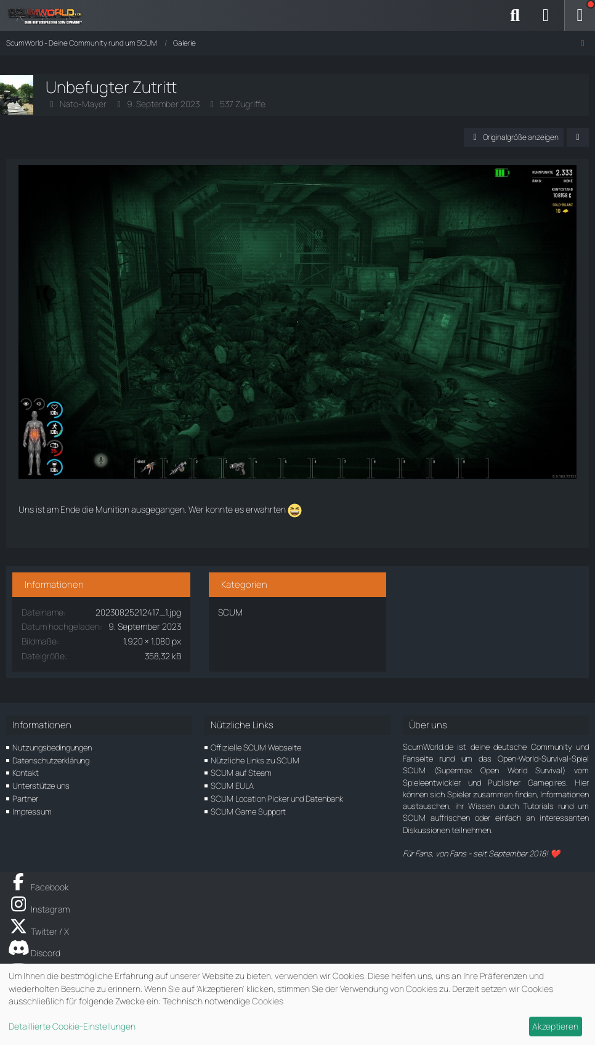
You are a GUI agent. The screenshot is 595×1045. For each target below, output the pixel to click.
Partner (25, 798)
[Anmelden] (545, 15)
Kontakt (25, 772)
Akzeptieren (555, 1026)
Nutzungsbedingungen (52, 747)
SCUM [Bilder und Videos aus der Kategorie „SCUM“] (230, 612)
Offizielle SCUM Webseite (256, 747)
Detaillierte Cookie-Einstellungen (72, 1026)
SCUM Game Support (248, 811)
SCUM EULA (232, 785)
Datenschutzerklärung (50, 760)
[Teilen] (578, 137)
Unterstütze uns (41, 785)
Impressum (32, 811)
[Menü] (579, 15)
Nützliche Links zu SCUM (255, 760)
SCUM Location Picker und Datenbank (277, 798)
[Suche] (515, 15)
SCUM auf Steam (241, 772)
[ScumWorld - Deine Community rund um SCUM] (49, 15)
